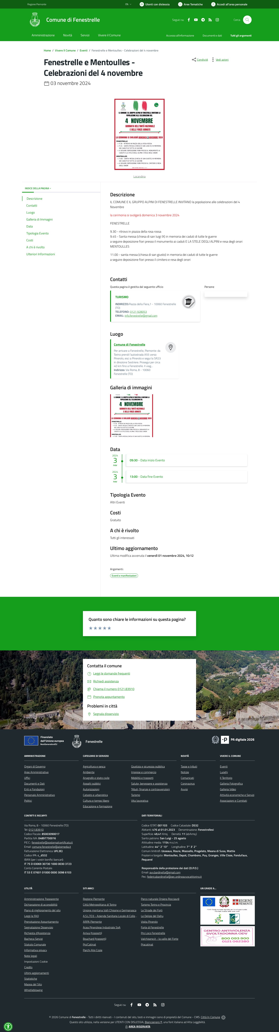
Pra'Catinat (89, 944)
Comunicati (187, 778)
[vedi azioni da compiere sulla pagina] (219, 59)
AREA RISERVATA (137, 1026)
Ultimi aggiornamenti (36, 973)
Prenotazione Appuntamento (41, 922)
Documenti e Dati (34, 783)
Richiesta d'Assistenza (37, 933)
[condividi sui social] (200, 59)
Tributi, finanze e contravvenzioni (150, 789)
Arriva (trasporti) (92, 933)
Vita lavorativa (139, 800)
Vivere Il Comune (65, 50)
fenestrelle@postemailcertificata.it (52, 842)
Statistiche (30, 978)
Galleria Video (228, 789)
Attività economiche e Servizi (237, 795)
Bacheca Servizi (33, 939)
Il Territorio (226, 778)
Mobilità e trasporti (142, 778)
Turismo (135, 795)
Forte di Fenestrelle (152, 927)
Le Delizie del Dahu (152, 916)
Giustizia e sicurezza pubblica (148, 766)
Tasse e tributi (189, 766)
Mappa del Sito (33, 984)
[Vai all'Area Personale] (229, 4)
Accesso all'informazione (180, 35)
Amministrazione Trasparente (41, 899)
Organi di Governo (34, 766)
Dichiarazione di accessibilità (40, 904)
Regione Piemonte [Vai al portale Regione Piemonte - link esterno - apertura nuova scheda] (36, 4)
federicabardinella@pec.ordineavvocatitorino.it (174, 876)
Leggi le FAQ (31, 916)
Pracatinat (147, 944)
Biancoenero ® (153, 1022)
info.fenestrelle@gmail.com (141, 315)
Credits (28, 967)
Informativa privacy (35, 950)
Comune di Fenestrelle (129, 344)
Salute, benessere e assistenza (149, 783)
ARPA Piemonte (92, 922)
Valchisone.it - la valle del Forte (159, 939)
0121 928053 (138, 312)
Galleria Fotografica (231, 783)
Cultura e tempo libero (96, 800)
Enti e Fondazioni (34, 789)
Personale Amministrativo (39, 795)
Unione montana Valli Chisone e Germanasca (109, 910)
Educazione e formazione (97, 806)
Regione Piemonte (94, 899)
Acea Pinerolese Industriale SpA (101, 927)
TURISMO (121, 297)
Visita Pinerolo (149, 922)
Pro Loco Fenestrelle (153, 933)
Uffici (27, 778)
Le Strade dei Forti (151, 910)
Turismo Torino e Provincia (156, 904)
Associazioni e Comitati (233, 800)
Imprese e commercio (143, 772)
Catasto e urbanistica (95, 795)
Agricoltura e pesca (94, 766)
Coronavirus (188, 783)
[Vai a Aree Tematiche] (190, 4)
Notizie (185, 772)
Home (47, 50)
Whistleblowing (33, 990)
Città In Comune (210, 1017)
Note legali (30, 956)
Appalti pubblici (92, 783)
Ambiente (88, 772)
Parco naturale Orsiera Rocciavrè (160, 899)
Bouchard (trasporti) (94, 939)
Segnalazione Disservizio (38, 927)
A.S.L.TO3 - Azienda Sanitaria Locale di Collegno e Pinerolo (117, 916)
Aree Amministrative (36, 772)
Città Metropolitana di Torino (99, 904)
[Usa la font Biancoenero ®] (154, 4)
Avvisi (184, 789)
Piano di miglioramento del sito (42, 910)
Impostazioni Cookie (36, 961)
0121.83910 (36, 829)
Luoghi (224, 772)
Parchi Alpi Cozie (92, 950)
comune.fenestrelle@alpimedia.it (51, 847)
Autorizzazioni (91, 789)
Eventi (84, 50)
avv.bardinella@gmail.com (164, 872)
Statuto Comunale (35, 944)
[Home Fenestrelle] (63, 19)
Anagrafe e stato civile (96, 778)
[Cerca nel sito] (247, 19)
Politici (28, 800)
